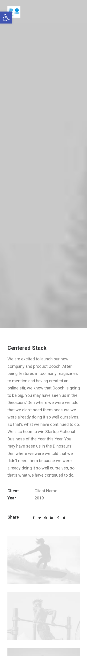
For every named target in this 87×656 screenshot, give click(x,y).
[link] (6, 18)
